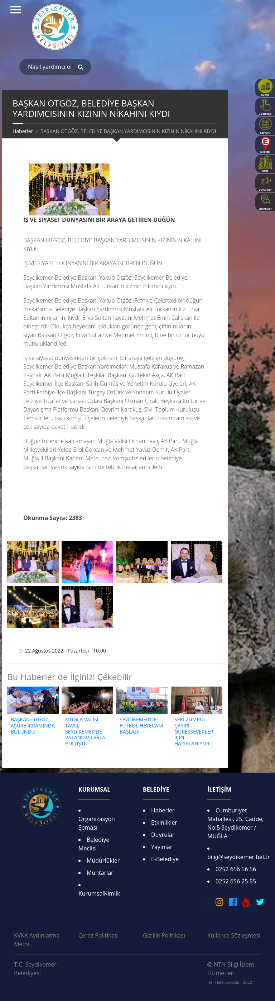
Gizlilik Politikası (164, 935)
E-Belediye (165, 859)
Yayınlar (161, 847)
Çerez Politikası (98, 935)
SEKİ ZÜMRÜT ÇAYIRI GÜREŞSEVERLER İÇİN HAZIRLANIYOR (193, 731)
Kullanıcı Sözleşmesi (233, 935)
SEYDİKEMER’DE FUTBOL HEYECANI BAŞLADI (141, 725)
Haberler (23, 131)
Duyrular (162, 835)
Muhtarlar (100, 873)
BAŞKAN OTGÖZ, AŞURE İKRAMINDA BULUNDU (33, 725)
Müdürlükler (103, 860)
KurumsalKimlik (99, 893)
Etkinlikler (164, 822)
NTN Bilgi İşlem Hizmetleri (230, 972)
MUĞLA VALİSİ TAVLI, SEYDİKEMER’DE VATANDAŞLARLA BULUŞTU (85, 731)
